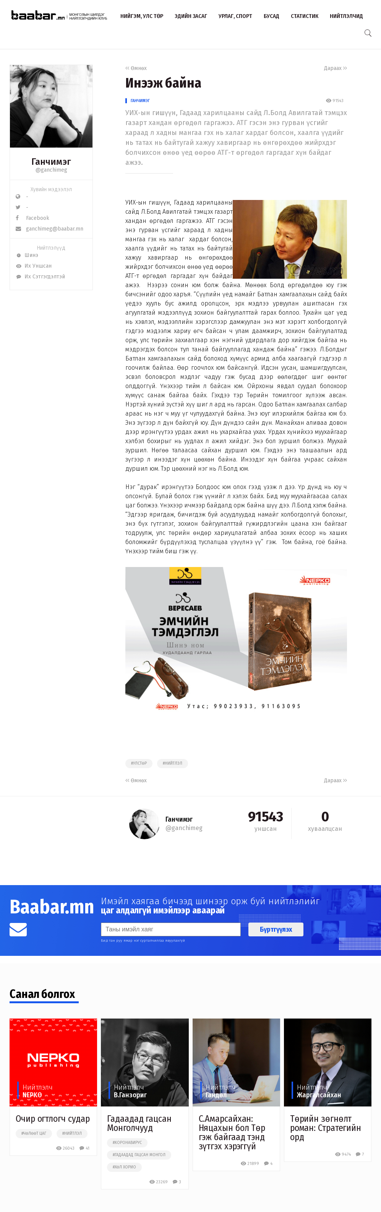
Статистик (304, 16)
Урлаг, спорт (235, 16)
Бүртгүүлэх (276, 929)
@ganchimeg (51, 170)
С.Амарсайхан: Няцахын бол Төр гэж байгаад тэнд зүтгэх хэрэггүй (232, 1132)
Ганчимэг (140, 100)
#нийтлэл (172, 763)
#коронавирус (127, 1143)
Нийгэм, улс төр (141, 16)
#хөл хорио (124, 1167)
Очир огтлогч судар (53, 1118)
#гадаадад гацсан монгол (139, 1155)
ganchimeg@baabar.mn (49, 229)
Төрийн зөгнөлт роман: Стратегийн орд (325, 1127)
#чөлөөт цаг (33, 1133)
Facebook (32, 218)
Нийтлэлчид (346, 16)
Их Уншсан (34, 266)
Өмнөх (136, 68)
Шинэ (27, 255)
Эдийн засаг (191, 16)
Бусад (271, 16)
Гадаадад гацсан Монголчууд (139, 1123)
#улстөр (139, 763)
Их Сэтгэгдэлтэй (40, 276)
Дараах (335, 68)
